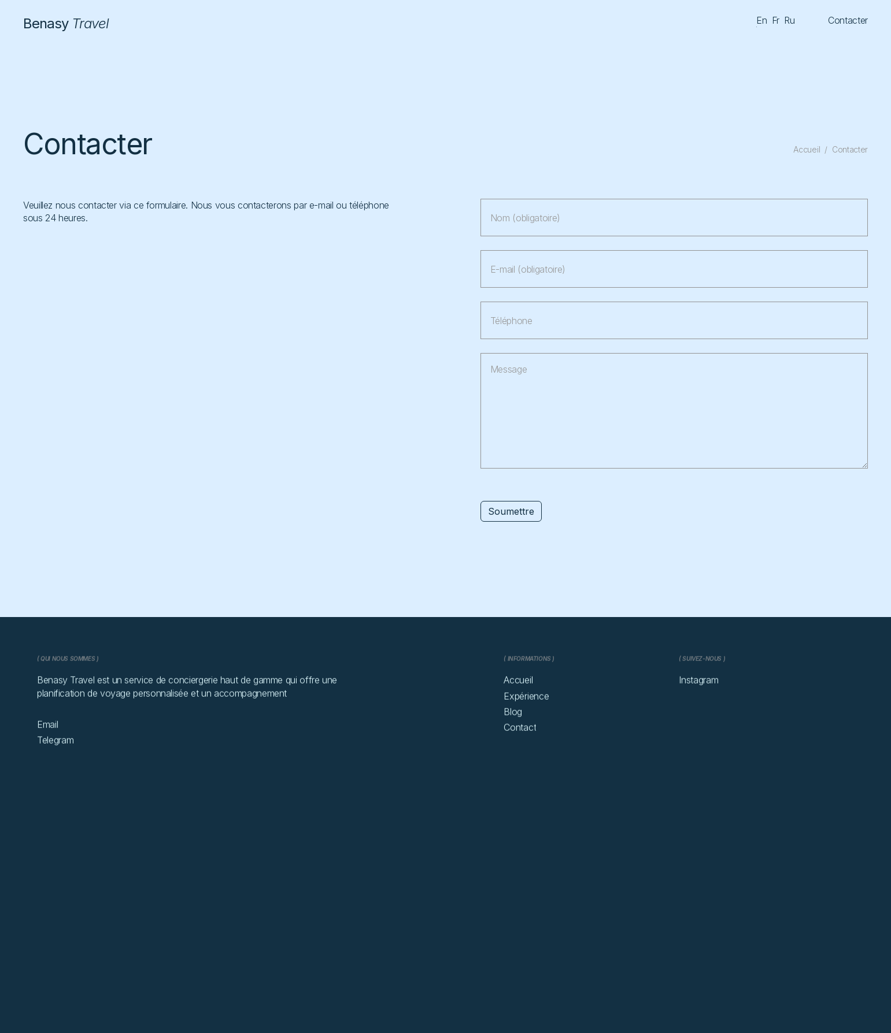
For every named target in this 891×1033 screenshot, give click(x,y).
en (761, 20)
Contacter (850, 149)
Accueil (806, 149)
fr (775, 20)
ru (789, 20)
